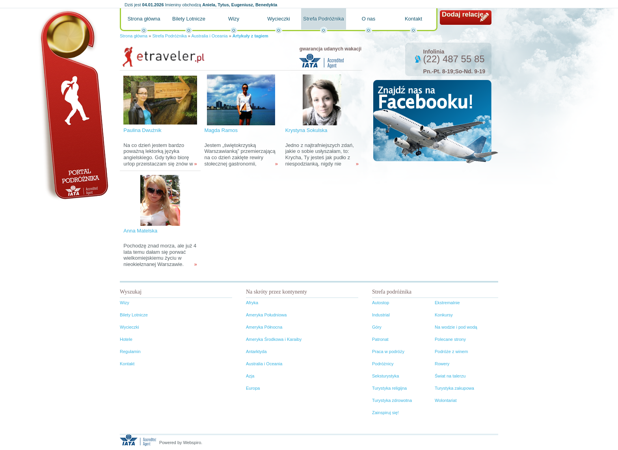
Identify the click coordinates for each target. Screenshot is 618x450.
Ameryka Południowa (266, 314)
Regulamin (130, 351)
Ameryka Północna (264, 327)
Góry (377, 327)
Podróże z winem (451, 351)
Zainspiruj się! (385, 412)
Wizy (233, 19)
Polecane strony (450, 339)
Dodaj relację (463, 14)
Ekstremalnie (447, 302)
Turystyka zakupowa (454, 388)
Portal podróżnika (73, 104)
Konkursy (444, 314)
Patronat (380, 339)
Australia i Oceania (209, 35)
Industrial (381, 314)
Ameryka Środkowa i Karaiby (274, 339)
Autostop (380, 302)
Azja (250, 376)
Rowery (442, 363)
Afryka (252, 302)
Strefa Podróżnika (323, 19)
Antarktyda (256, 351)
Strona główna (143, 19)
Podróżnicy (382, 363)
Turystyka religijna (389, 388)
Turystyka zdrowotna (392, 400)
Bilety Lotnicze (188, 19)
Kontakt (413, 19)
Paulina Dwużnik (142, 130)
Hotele (126, 339)
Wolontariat (445, 400)
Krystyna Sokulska (306, 130)
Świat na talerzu (450, 376)
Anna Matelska (140, 231)
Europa (253, 388)
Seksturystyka (385, 376)
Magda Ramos (221, 130)
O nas (369, 19)
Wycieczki (278, 19)
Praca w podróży (388, 351)
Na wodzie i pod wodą (456, 327)
